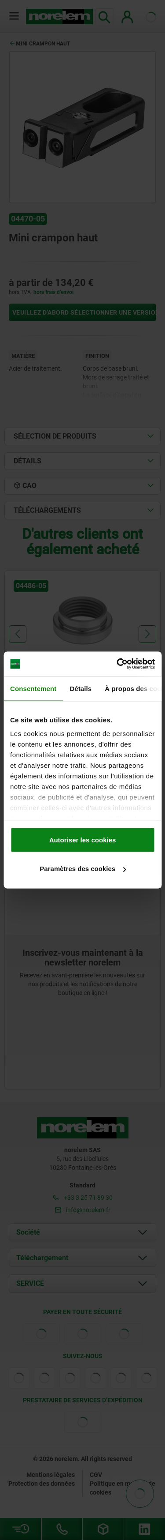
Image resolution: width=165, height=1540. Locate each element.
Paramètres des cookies (83, 868)
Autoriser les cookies (82, 839)
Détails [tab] (81, 688)
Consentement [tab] (33, 688)
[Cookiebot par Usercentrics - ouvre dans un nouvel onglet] (117, 664)
